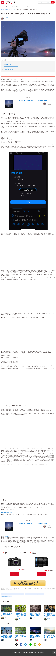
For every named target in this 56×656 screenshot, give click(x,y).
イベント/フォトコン (42, 6)
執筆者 (51, 6)
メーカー (5, 6)
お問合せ (42, 652)
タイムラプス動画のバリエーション (11, 66)
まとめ (5, 67)
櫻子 (47, 639)
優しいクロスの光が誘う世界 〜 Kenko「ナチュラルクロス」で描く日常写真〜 (49, 636)
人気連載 (32, 6)
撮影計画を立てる (7, 64)
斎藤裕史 (20, 639)
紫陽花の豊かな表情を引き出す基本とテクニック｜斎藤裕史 (20, 636)
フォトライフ (23, 6)
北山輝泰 (6, 18)
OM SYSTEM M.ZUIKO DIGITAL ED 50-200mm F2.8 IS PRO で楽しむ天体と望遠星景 (6, 636)
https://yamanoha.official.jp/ (7, 512)
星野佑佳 (34, 639)
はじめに (5, 63)
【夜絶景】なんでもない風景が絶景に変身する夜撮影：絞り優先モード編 (35, 636)
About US (36, 652)
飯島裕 (34, 617)
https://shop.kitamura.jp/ (29, 588)
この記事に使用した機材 (8, 69)
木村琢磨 (5, 617)
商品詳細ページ (14, 574)
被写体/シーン (14, 6)
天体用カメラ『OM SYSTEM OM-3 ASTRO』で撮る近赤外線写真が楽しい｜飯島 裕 (35, 614)
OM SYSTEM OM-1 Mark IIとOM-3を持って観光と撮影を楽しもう (6, 614)
